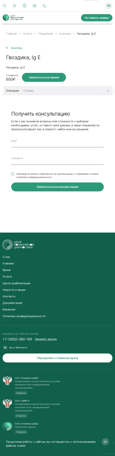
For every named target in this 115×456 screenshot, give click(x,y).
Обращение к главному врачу (57, 358)
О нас (6, 257)
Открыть (21, 393)
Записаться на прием (44, 77)
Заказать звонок (46, 339)
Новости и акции (14, 289)
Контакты (9, 296)
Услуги (27, 33)
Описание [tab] (12, 90)
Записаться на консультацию (57, 186)
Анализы (65, 33)
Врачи (7, 270)
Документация (12, 303)
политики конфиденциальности (33, 177)
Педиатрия (46, 33)
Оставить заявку (97, 17)
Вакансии (9, 309)
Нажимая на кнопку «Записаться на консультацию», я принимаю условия (57, 175)
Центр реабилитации (16, 283)
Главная (11, 33)
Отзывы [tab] (28, 90)
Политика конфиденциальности (24, 316)
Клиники (8, 263)
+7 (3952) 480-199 (17, 339)
